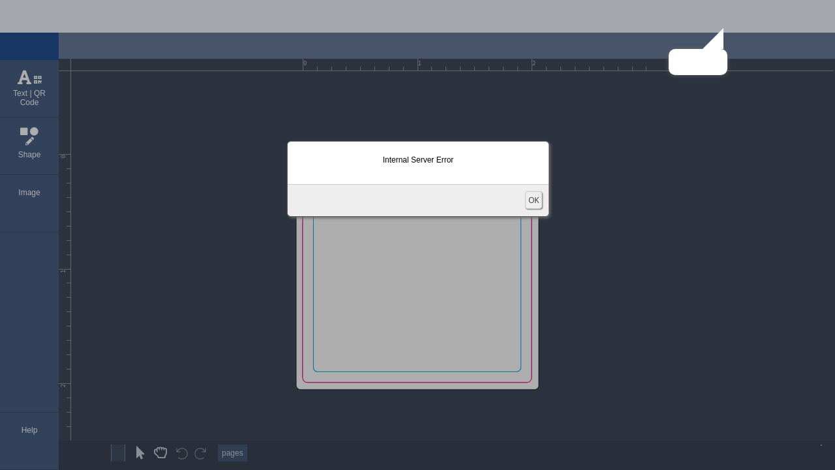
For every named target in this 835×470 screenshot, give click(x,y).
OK (533, 200)
